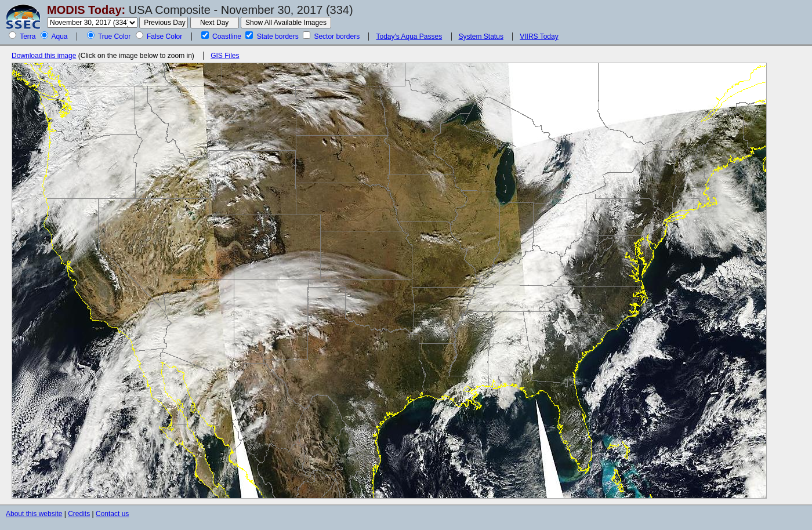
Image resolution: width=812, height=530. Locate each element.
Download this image (44, 56)
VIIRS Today (539, 36)
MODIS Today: (86, 9)
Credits (79, 514)
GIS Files (225, 56)
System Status (481, 36)
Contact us (112, 514)
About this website (34, 514)
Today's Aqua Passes (409, 36)
